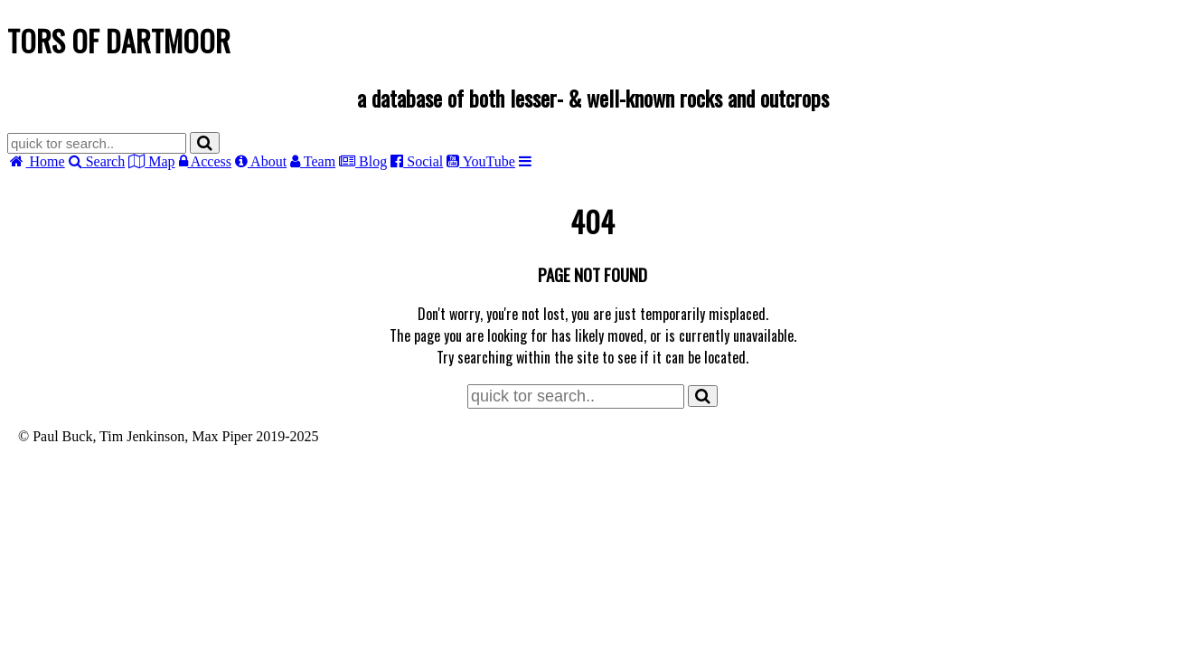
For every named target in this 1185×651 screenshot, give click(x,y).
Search (97, 161)
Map (151, 161)
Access (205, 161)
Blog (363, 161)
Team (312, 161)
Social (416, 161)
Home (36, 161)
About (261, 161)
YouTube (481, 161)
